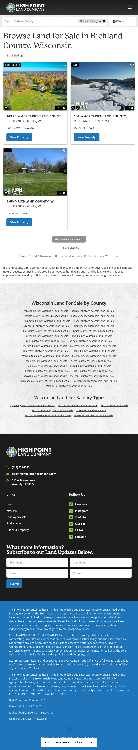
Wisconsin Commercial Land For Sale (78, 405)
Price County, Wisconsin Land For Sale (90, 365)
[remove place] (104, 21)
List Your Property (17, 530)
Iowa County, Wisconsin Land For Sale (91, 335)
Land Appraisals (16, 517)
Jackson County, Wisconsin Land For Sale (91, 340)
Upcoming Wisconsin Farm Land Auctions (32, 405)
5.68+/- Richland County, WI (30, 201)
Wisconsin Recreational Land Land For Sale (48, 415)
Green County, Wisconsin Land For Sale (47, 335)
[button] (69, 729)
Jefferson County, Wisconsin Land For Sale (44, 345)
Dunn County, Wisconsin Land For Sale (93, 325)
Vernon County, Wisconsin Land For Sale (95, 380)
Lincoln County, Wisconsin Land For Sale (93, 350)
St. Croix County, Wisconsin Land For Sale (92, 375)
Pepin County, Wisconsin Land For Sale (46, 360)
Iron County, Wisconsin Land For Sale (46, 340)
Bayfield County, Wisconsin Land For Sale (46, 315)
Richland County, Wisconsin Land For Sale (47, 370)
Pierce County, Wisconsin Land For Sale (91, 360)
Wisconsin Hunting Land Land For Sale (52, 410)
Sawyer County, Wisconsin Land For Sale (45, 375)
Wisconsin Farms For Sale (114, 405)
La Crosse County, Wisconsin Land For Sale (93, 345)
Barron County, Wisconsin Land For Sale (92, 310)
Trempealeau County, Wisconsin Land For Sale (46, 380)
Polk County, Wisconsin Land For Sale (47, 365)
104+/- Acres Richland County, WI (100, 116)
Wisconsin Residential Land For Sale (93, 415)
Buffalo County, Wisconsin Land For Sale (92, 315)
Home (10, 504)
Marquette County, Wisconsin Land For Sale (45, 355)
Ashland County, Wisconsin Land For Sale (46, 310)
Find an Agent (14, 523)
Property (11, 510)
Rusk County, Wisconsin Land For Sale (93, 370)
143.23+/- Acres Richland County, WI (35, 116)
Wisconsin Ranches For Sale (91, 410)
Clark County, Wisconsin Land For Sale (93, 320)
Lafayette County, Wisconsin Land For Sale (46, 350)
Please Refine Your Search (69, 239)
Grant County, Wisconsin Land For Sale (94, 330)
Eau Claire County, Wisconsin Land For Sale (46, 330)
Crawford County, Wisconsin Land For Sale (46, 325)
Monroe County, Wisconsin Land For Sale (94, 355)
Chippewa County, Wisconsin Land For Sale (47, 320)
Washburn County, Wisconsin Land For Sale (69, 385)
